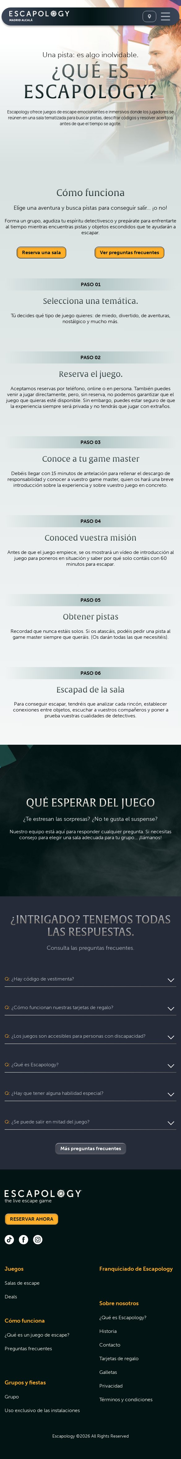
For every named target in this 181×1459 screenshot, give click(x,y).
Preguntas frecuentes (28, 1349)
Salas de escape (22, 1283)
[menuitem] (44, 1286)
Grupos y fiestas (25, 1382)
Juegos (14, 1268)
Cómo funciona (25, 1320)
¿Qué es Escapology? (123, 1317)
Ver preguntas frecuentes (129, 252)
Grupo (12, 1397)
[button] (90, 979)
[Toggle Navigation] (165, 16)
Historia (108, 1331)
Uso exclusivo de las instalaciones (42, 1410)
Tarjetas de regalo (119, 1358)
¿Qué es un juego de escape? (37, 1335)
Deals (11, 1297)
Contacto (109, 1345)
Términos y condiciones (126, 1399)
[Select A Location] (149, 16)
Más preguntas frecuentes (90, 1148)
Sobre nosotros (119, 1303)
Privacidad (111, 1386)
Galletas (108, 1372)
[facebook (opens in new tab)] (23, 1240)
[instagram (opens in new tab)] (37, 1240)
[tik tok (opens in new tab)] (9, 1240)
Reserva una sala (41, 252)
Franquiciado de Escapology (136, 1268)
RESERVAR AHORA (31, 1219)
